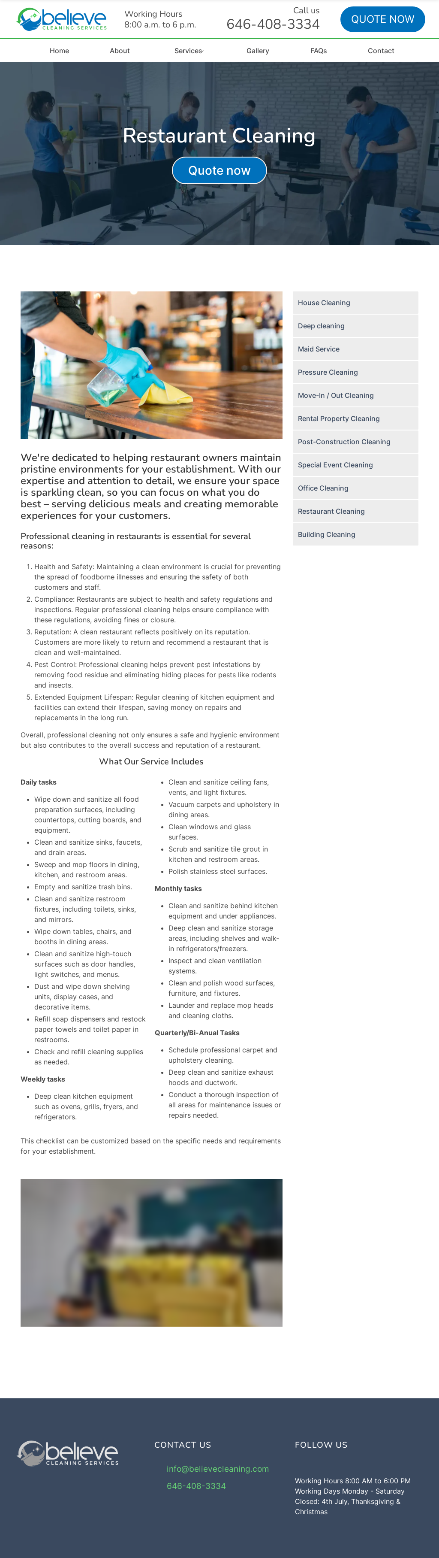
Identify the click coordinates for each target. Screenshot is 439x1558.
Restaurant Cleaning (331, 511)
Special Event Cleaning (335, 465)
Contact (381, 50)
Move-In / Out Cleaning (336, 395)
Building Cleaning (326, 534)
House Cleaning (324, 302)
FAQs (318, 50)
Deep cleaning (321, 325)
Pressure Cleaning (328, 372)
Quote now (219, 170)
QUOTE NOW (383, 19)
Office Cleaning (323, 488)
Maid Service (319, 349)
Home (59, 50)
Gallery (258, 50)
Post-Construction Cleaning (344, 441)
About (120, 50)
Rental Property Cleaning (339, 418)
